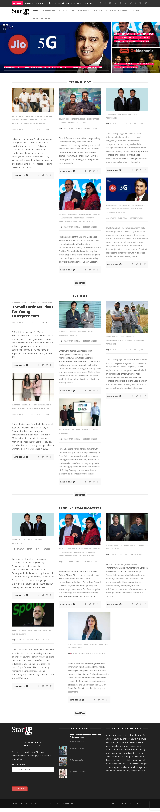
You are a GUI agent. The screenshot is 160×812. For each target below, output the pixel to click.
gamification (93, 119)
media (63, 122)
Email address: (19, 764)
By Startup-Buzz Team (77, 741)
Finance (38, 116)
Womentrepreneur (40, 409)
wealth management (35, 123)
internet (82, 332)
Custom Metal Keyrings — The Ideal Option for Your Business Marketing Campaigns (61, 3)
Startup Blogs (112, 545)
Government (140, 34)
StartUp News (128, 545)
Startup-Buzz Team (25, 129)
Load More (80, 283)
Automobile (9, 67)
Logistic (131, 114)
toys (83, 122)
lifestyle (25, 409)
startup (144, 37)
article (117, 34)
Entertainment (78, 119)
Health (151, 34)
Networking (36, 67)
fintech (24, 120)
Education (127, 34)
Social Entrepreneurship (55, 67)
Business (118, 64)
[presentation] (34, 781)
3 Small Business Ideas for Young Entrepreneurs (85, 736)
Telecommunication (92, 67)
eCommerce (129, 64)
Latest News (23, 67)
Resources (133, 37)
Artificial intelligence (22, 116)
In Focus (122, 114)
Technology (75, 67)
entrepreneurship (144, 64)
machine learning (37, 120)
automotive (64, 430)
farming (128, 341)
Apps (121, 337)
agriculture (111, 337)
